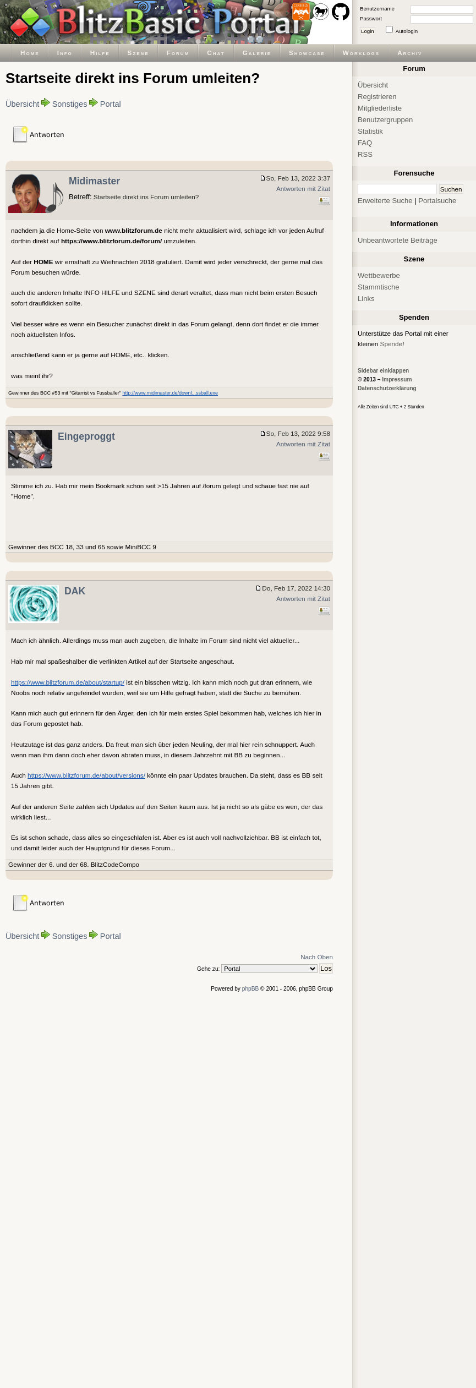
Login (367, 31)
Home (30, 52)
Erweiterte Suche (385, 200)
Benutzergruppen (385, 120)
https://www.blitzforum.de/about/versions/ (86, 775)
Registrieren (377, 96)
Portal (110, 104)
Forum (178, 52)
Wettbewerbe (379, 275)
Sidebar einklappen (383, 371)
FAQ (365, 143)
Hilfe (100, 52)
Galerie (257, 52)
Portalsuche (437, 200)
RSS (365, 154)
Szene (138, 52)
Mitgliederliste (380, 108)
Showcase (307, 52)
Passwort (371, 18)
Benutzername (377, 9)
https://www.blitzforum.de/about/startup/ (67, 682)
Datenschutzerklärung (387, 388)
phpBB (250, 989)
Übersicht (22, 104)
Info (65, 52)
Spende (391, 343)
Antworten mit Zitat (303, 188)
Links (366, 298)
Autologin (407, 31)
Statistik (370, 131)
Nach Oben (316, 956)
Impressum (397, 379)
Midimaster (94, 181)
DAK (74, 591)
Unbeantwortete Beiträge (397, 240)
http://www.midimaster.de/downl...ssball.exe (170, 393)
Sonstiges (69, 104)
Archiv (409, 52)
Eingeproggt (86, 436)
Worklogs (361, 52)
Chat (216, 52)
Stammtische (379, 287)
